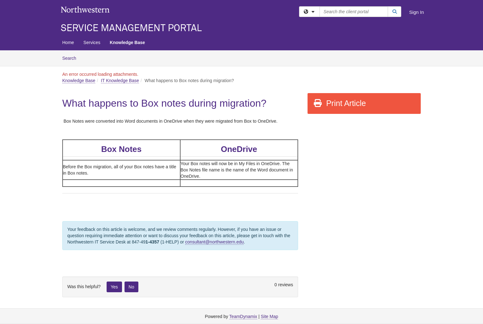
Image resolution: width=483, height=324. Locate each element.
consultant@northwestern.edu (214, 241)
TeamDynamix (243, 316)
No (131, 286)
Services (91, 42)
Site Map (269, 316)
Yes (114, 286)
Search (71, 58)
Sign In (416, 12)
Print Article (339, 103)
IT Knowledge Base (120, 80)
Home (68, 42)
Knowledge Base (127, 42)
